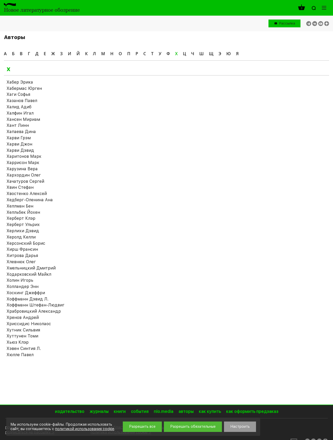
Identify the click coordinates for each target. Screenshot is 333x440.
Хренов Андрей (23, 317)
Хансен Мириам (23, 119)
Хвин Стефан (20, 187)
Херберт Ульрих (23, 224)
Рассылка (287, 23)
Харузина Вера (22, 168)
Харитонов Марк (24, 156)
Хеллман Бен (20, 206)
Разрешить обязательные (193, 426)
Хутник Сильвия (23, 330)
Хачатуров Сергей (25, 181)
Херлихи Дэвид (23, 230)
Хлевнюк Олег (21, 261)
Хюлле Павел (20, 354)
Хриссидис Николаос (29, 323)
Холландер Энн (23, 286)
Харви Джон (19, 144)
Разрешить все (142, 426)
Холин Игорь (20, 280)
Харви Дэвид (20, 150)
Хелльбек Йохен (23, 212)
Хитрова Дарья (22, 255)
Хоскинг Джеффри (26, 292)
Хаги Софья (18, 94)
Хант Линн (18, 125)
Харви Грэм (19, 137)
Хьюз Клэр (18, 342)
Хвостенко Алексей (27, 193)
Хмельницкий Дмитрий (31, 268)
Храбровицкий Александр (34, 311)
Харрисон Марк (23, 162)
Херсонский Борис (26, 243)
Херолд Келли (21, 237)
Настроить (240, 426)
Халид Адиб (19, 106)
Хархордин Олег (24, 175)
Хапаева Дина (21, 131)
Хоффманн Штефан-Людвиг (36, 305)
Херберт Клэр (21, 218)
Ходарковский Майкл (29, 274)
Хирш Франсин (22, 249)
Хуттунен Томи (22, 336)
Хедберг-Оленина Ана (30, 199)
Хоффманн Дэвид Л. (27, 299)
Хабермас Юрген (24, 88)
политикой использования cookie (84, 429)
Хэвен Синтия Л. (24, 348)
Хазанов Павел (22, 100)
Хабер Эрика (20, 82)
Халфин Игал (20, 113)
